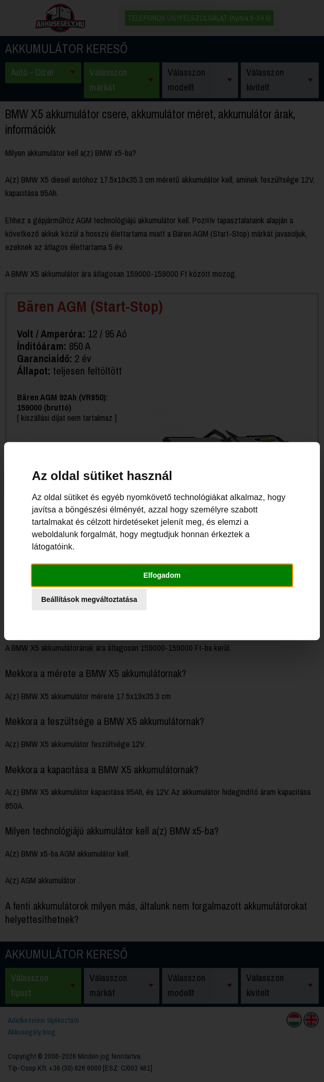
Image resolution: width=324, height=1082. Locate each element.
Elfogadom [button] (162, 575)
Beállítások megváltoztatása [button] (89, 599)
